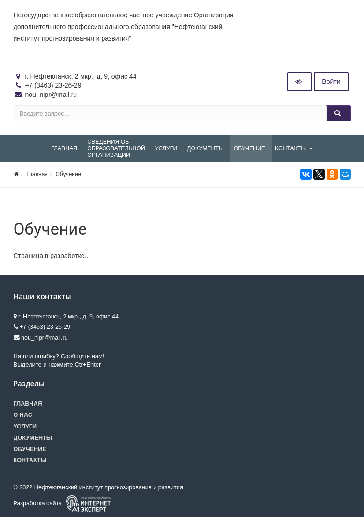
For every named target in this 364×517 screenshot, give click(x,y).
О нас (23, 415)
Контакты (30, 460)
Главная (37, 174)
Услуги (25, 426)
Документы (33, 438)
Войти (331, 81)
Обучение (68, 174)
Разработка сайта (62, 503)
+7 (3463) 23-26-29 (53, 85)
